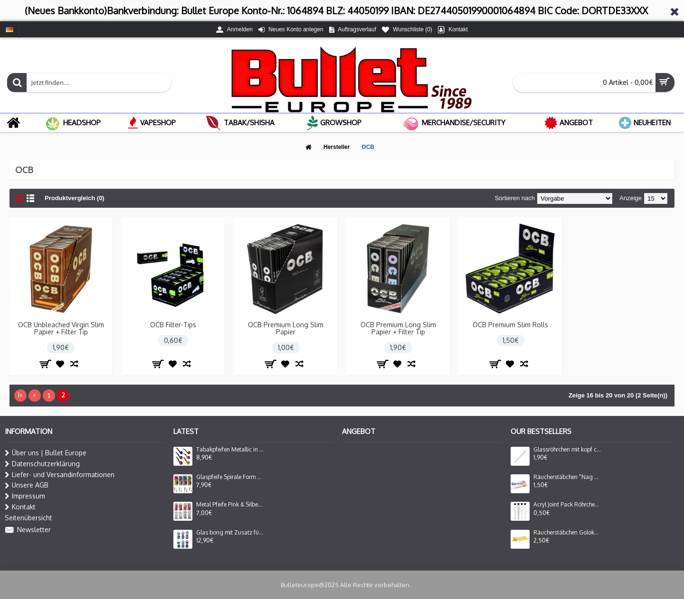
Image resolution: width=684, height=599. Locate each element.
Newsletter (28, 530)
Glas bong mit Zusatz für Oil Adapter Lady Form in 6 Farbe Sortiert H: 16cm (230, 532)
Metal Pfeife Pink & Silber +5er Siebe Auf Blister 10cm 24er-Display (230, 504)
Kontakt (20, 507)
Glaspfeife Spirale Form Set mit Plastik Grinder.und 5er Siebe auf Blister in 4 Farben (230, 477)
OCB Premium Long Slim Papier (285, 328)
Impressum (25, 496)
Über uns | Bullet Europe (45, 453)
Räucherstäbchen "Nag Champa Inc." (567, 477)
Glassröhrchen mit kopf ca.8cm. (567, 449)
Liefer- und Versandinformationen (59, 474)
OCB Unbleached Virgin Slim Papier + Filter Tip (61, 328)
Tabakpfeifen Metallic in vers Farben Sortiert (230, 449)
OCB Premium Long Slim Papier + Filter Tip (398, 328)
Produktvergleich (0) (74, 198)
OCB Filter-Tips (173, 325)
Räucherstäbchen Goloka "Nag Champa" (567, 532)
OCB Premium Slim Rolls (510, 325)
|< (20, 395)
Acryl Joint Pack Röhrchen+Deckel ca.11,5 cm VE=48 (567, 504)
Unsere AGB (26, 485)
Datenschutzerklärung (42, 464)
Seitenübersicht (28, 518)
